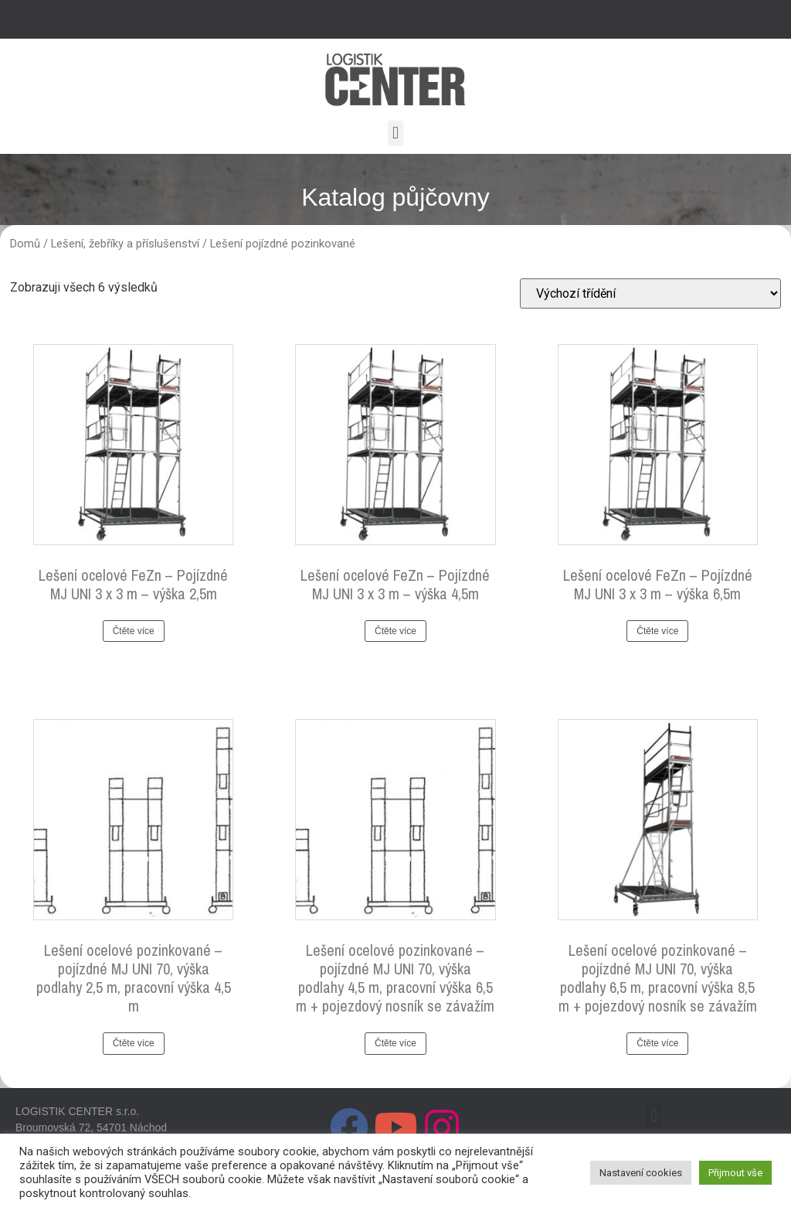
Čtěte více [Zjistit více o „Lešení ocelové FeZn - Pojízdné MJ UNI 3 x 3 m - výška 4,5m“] (395, 631)
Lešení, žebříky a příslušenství (125, 244)
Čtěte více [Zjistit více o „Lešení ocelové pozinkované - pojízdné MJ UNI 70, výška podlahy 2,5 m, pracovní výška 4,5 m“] (133, 1043)
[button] (395, 133)
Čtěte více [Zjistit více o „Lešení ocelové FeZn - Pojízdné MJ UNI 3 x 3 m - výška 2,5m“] (133, 631)
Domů (25, 244)
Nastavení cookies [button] (640, 1173)
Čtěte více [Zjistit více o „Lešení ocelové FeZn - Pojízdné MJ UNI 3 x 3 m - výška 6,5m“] (657, 631)
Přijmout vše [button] (735, 1173)
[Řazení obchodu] (650, 293)
